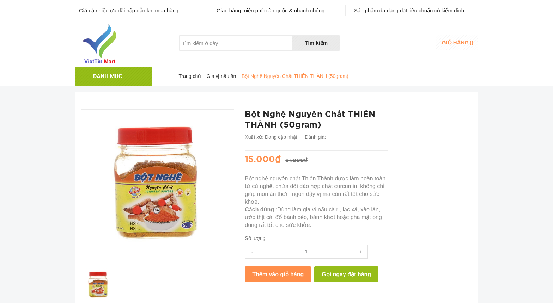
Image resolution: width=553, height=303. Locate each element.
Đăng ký (416, 47)
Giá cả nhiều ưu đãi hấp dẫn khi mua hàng (128, 10)
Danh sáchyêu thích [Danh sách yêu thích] (381, 43)
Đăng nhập (420, 40)
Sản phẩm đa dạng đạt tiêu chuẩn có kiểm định (409, 10)
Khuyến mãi (227, 56)
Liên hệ (261, 56)
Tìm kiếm (316, 43)
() (457, 42)
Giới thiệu (189, 56)
